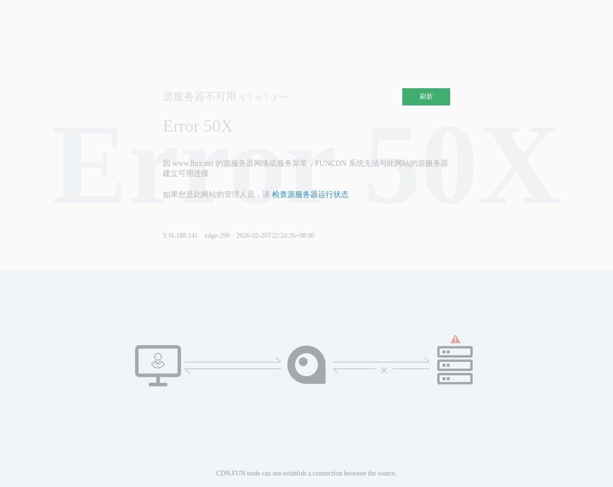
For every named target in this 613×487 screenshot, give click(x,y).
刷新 (426, 96)
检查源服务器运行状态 (310, 194)
